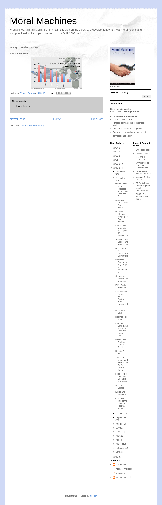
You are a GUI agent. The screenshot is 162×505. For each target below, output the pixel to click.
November (120, 178)
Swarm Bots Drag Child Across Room (121, 204)
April (118, 440)
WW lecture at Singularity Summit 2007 (142, 165)
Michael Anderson (124, 469)
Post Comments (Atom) (33, 125)
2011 (116, 160)
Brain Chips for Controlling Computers (121, 252)
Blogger (93, 496)
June (118, 432)
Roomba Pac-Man (121, 318)
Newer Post (17, 119)
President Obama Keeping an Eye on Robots (121, 216)
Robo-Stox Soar (120, 311)
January (120, 452)
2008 (116, 457)
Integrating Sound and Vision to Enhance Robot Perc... (121, 329)
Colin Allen (121, 464)
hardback (129, 123)
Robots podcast (143, 153)
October (120, 413)
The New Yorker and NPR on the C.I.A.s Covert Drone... (121, 363)
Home (57, 119)
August (119, 424)
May (118, 436)
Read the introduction (120, 109)
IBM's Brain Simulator (120, 286)
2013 (116, 152)
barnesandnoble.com (122, 136)
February (120, 448)
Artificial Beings (119, 386)
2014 (116, 148)
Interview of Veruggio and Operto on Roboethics (121, 230)
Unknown (120, 473)
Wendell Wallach (123, 477)
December (120, 171)
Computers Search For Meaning (121, 278)
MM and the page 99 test (141, 158)
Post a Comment (23, 106)
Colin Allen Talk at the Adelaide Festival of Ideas (121, 403)
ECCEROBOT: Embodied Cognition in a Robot (121, 378)
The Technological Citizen (142, 196)
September (121, 417)
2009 (116, 168)
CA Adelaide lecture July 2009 (143, 172)
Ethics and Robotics (120, 393)
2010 (116, 164)
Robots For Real (120, 352)
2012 (116, 156)
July (118, 428)
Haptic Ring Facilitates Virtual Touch (121, 343)
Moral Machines (43, 21)
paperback (140, 123)
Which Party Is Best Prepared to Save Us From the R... (121, 190)
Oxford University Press (123, 119)
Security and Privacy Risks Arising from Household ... (121, 299)
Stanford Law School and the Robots (121, 241)
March (119, 444)
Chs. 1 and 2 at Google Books (124, 111)
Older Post (96, 119)
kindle (115, 125)
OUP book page (143, 150)
